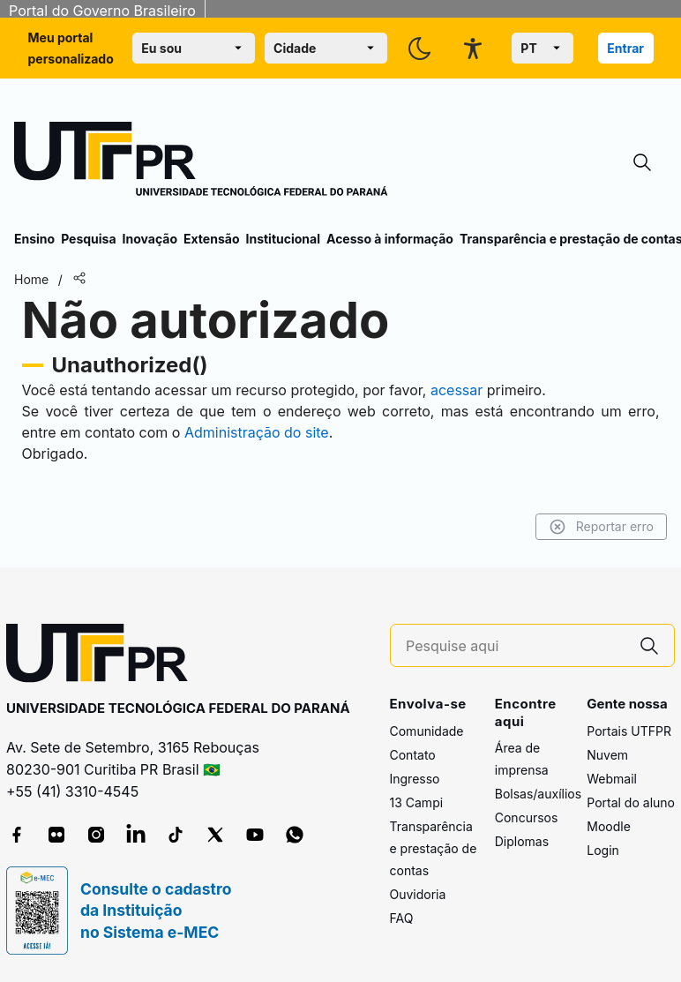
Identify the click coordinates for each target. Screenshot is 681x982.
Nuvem (607, 754)
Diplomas (522, 841)
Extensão (211, 238)
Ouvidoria (418, 894)
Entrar (625, 48)
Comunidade (427, 730)
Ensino (34, 238)
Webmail (612, 778)
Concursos (526, 817)
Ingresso (415, 778)
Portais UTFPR (629, 730)
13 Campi (417, 802)
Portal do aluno (631, 802)
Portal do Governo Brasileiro (102, 10)
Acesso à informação (389, 238)
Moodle (609, 826)
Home (31, 279)
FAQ (402, 918)
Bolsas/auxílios (538, 793)
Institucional (282, 238)
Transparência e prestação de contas (433, 848)
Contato (413, 754)
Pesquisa (88, 238)
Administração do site (256, 432)
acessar (456, 390)
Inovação (150, 238)
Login (603, 850)
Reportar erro (601, 527)
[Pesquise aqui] (515, 646)
